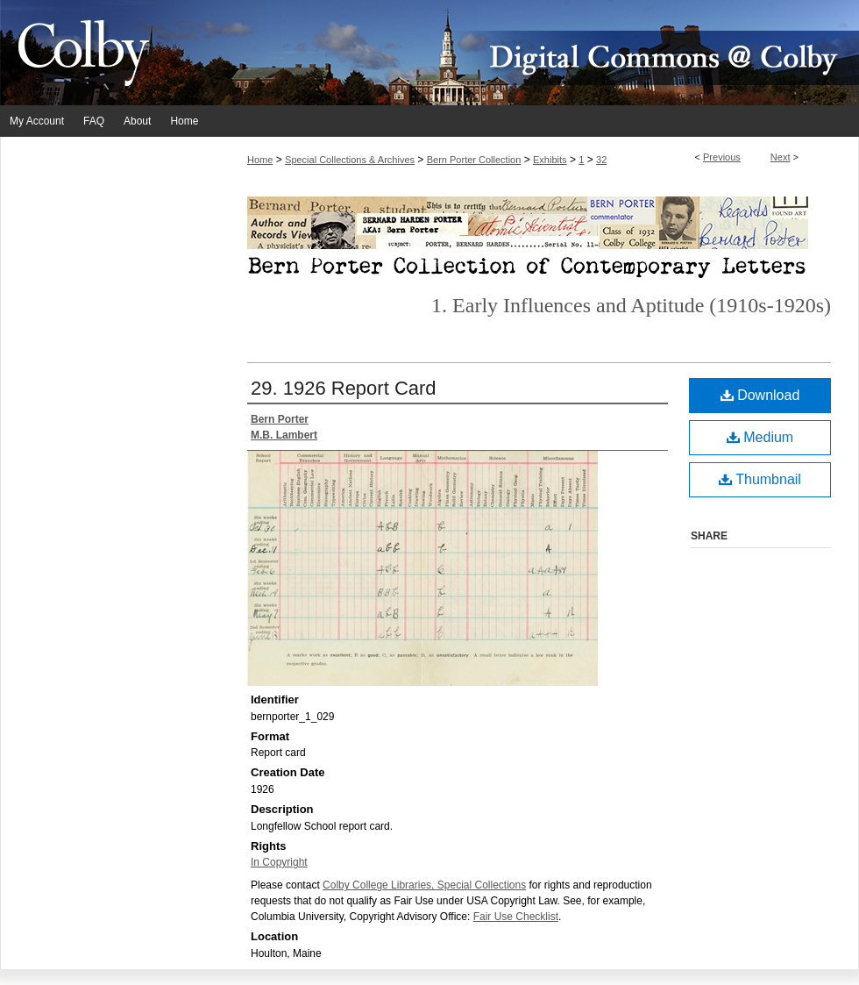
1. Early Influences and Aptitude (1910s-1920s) (631, 305)
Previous (722, 157)
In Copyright (279, 862)
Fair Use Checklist (515, 916)
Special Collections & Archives (350, 159)
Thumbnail (760, 479)
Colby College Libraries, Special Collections (424, 885)
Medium (760, 437)
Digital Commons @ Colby (534, 52)
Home (260, 159)
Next (780, 157)
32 (601, 159)
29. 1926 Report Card (344, 388)
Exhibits (550, 159)
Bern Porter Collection (474, 159)
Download (760, 395)
